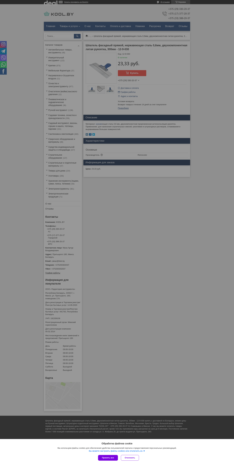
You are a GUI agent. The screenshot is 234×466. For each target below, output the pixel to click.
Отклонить (130, 458)
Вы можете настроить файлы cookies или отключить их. (116, 451)
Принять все (108, 458)
